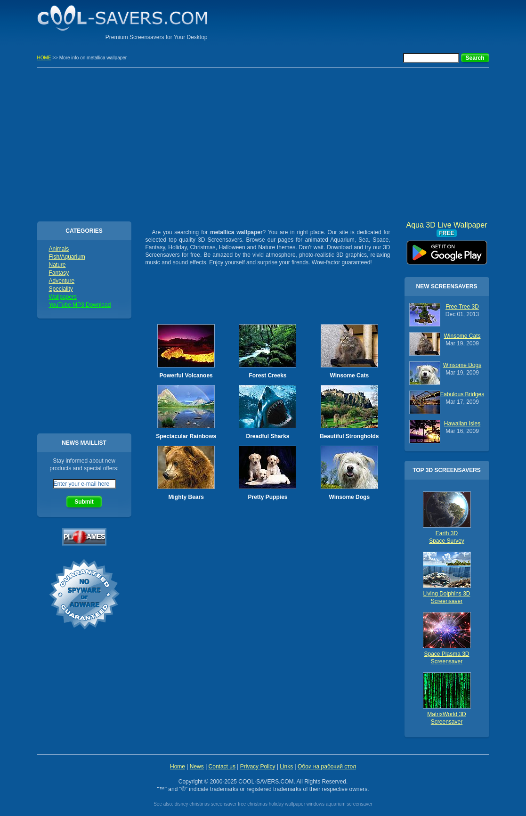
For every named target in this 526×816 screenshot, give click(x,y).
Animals (59, 248)
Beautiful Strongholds (349, 436)
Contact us (222, 766)
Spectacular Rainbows (186, 436)
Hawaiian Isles (462, 423)
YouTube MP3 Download (80, 305)
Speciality (61, 289)
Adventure (62, 280)
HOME (44, 57)
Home (177, 766)
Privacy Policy (257, 766)
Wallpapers (63, 297)
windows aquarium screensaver (339, 804)
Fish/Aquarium (67, 256)
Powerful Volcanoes (186, 375)
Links (286, 766)
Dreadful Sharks (267, 436)
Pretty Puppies (267, 497)
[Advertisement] (379, 21)
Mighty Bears (185, 497)
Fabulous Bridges (462, 394)
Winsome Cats (349, 375)
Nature (57, 264)
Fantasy (59, 272)
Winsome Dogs (349, 497)
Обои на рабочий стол (327, 766)
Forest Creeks (267, 375)
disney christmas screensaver (206, 804)
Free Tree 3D (462, 306)
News (197, 766)
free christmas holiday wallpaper (271, 804)
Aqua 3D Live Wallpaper (447, 249)
